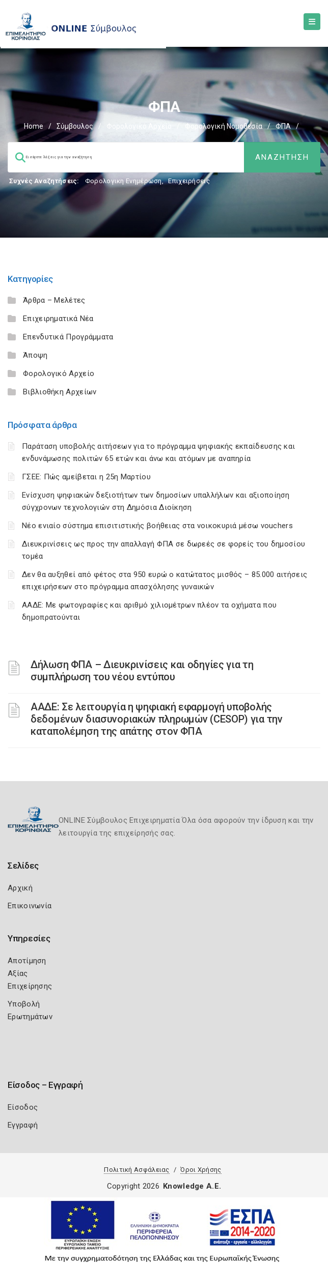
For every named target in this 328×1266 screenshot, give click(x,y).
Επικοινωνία (29, 905)
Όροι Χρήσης (200, 1169)
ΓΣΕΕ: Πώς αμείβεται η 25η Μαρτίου (86, 476)
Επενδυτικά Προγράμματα (68, 336)
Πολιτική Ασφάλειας (136, 1169)
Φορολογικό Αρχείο (139, 126)
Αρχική (20, 888)
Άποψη (35, 355)
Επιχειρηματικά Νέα (58, 318)
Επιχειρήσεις (189, 181)
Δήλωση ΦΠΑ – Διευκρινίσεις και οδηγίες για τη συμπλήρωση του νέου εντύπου (142, 670)
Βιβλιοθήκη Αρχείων (59, 391)
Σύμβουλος (75, 126)
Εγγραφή (23, 1125)
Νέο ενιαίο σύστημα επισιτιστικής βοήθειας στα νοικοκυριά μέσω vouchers (157, 525)
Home (33, 126)
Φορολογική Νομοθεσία (223, 126)
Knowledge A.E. (192, 1186)
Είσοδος (23, 1107)
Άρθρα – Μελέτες (54, 300)
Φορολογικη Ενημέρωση (123, 181)
